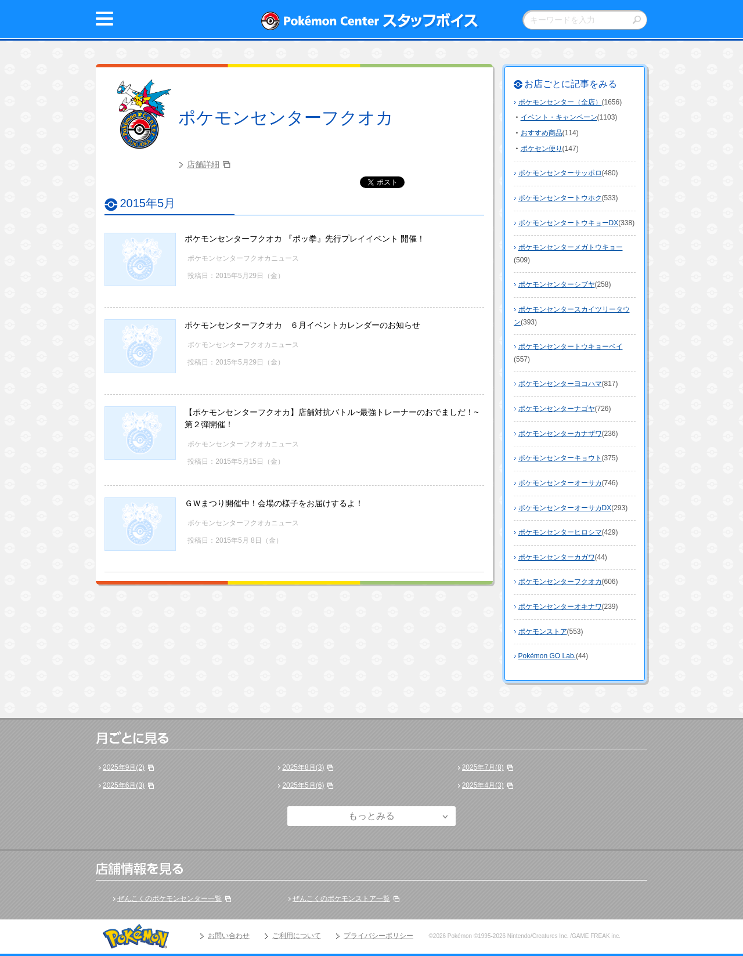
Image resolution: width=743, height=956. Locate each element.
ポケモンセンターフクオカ (286, 117)
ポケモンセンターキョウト (560, 458)
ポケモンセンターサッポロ (560, 173)
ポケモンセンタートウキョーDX (568, 223)
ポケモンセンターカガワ (556, 557)
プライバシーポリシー (378, 936)
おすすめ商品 (541, 133)
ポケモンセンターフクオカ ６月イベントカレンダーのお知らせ (302, 325)
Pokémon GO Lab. (547, 656)
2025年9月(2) (124, 767)
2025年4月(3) (483, 785)
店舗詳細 (203, 164)
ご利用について (296, 936)
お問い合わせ (229, 936)
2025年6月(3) (124, 785)
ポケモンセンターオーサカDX (565, 508)
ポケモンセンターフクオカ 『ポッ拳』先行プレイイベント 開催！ (305, 238)
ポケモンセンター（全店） (560, 102)
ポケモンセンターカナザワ (560, 434)
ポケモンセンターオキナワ (560, 607)
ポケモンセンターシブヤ (556, 284)
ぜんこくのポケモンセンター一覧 (169, 898)
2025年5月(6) (303, 785)
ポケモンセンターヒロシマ (560, 532)
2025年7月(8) (483, 767)
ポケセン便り (541, 149)
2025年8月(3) (303, 767)
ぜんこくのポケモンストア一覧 (341, 898)
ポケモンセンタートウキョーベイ (570, 346)
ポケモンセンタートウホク (560, 198)
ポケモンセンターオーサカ (560, 483)
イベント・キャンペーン (559, 117)
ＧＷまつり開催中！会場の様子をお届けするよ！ (274, 503)
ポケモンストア (542, 631)
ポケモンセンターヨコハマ (560, 384)
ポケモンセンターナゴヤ (556, 409)
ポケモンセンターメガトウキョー (570, 247)
